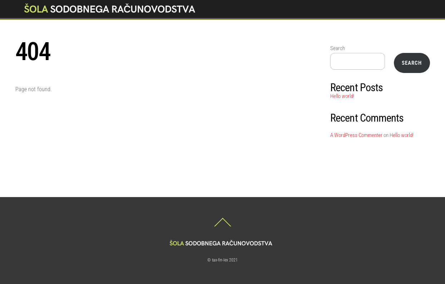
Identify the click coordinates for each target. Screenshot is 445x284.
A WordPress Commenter (356, 135)
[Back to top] (222, 226)
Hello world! (342, 96)
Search (337, 48)
